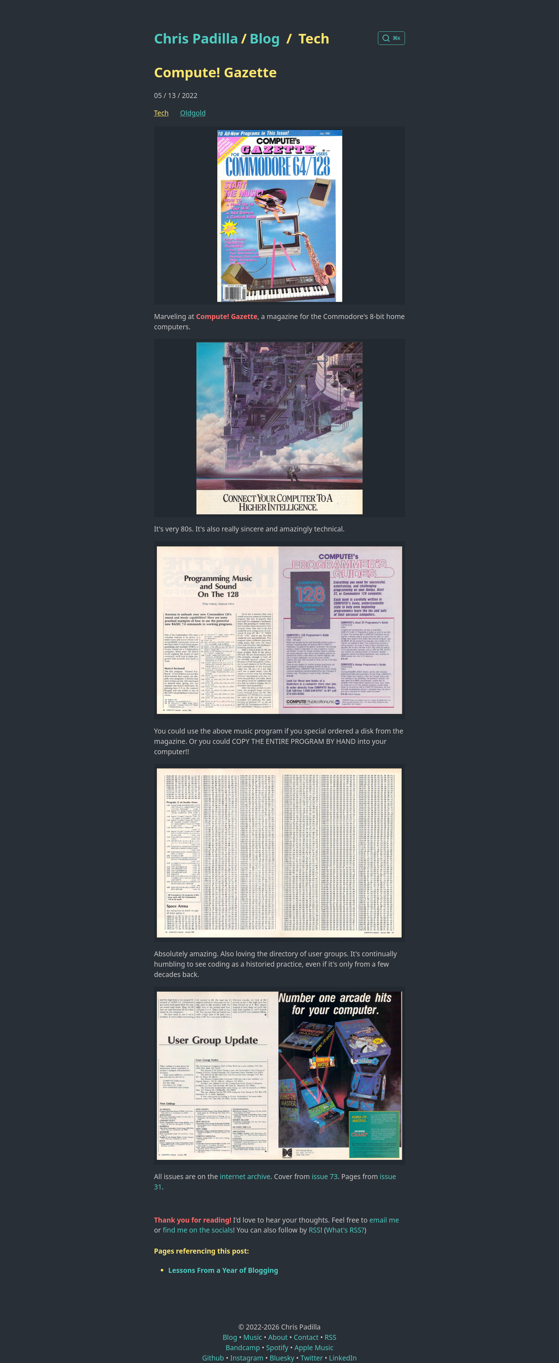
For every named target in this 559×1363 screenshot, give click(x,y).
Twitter (312, 1358)
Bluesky (282, 1358)
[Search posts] (391, 38)
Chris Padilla (196, 38)
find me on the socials (198, 1230)
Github (213, 1358)
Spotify (277, 1347)
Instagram (246, 1358)
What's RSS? (345, 1230)
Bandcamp (243, 1347)
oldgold (193, 113)
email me (384, 1220)
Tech (313, 38)
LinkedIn (343, 1358)
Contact (306, 1337)
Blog (265, 38)
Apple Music (313, 1347)
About (277, 1337)
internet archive (245, 1176)
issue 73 (325, 1176)
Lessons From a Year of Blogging (223, 1270)
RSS (314, 1230)
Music (252, 1337)
